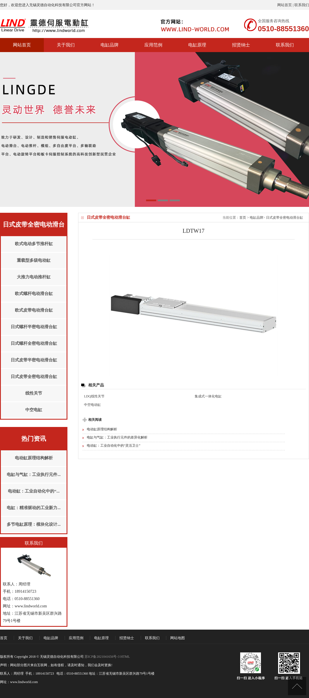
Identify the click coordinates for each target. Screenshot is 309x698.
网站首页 (284, 5)
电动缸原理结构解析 (102, 429)
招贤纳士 (241, 44)
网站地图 (177, 638)
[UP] (297, 686)
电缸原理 (197, 44)
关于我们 (66, 44)
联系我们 (301, 5)
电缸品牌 (110, 44)
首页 (242, 218)
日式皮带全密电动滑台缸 (284, 218)
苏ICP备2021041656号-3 (102, 657)
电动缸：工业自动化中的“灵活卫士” (113, 446)
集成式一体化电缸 (208, 396)
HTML (125, 657)
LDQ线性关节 (94, 396)
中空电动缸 (92, 405)
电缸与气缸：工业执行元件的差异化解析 (117, 437)
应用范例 (153, 44)
